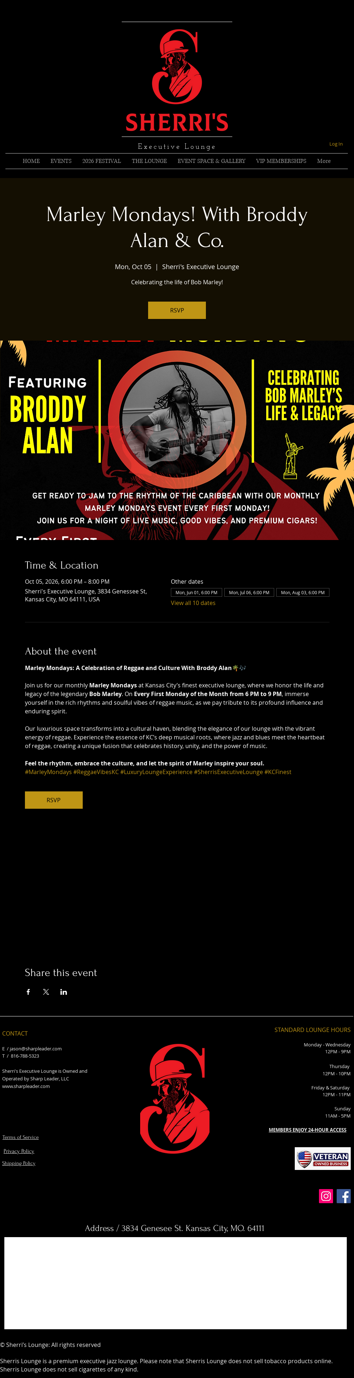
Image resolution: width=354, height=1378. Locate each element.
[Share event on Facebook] (28, 992)
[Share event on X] (46, 992)
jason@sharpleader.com (36, 1048)
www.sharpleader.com (26, 1086)
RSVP (177, 310)
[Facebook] (344, 1196)
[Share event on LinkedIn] (63, 992)
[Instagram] (326, 1196)
